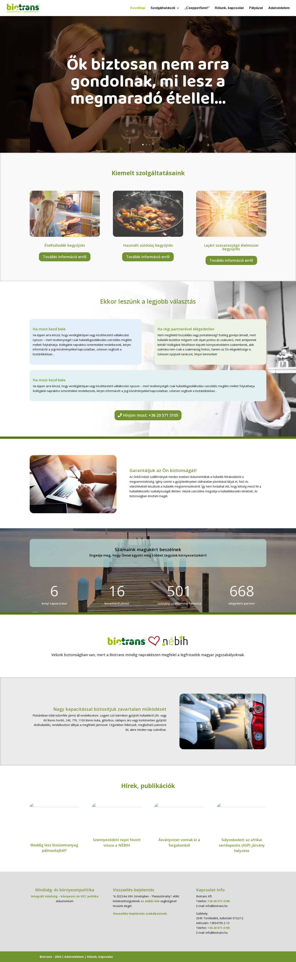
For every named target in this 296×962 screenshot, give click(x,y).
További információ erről (64, 256)
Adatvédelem (279, 8)
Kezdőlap (137, 8)
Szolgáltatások (163, 8)
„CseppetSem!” (197, 8)
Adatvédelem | (75, 957)
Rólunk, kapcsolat (229, 8)
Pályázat (256, 8)
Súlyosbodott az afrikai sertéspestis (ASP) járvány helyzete (242, 845)
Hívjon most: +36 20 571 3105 (150, 415)
